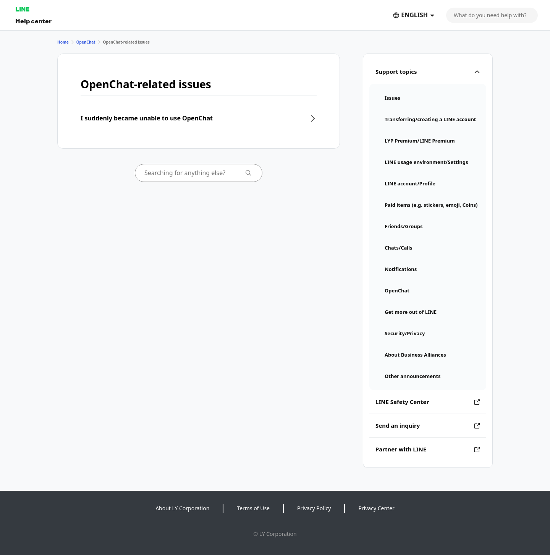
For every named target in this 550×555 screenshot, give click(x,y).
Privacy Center (376, 508)
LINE (22, 9)
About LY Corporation (182, 508)
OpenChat (85, 42)
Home (63, 42)
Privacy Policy (314, 508)
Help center (33, 21)
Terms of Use (253, 508)
